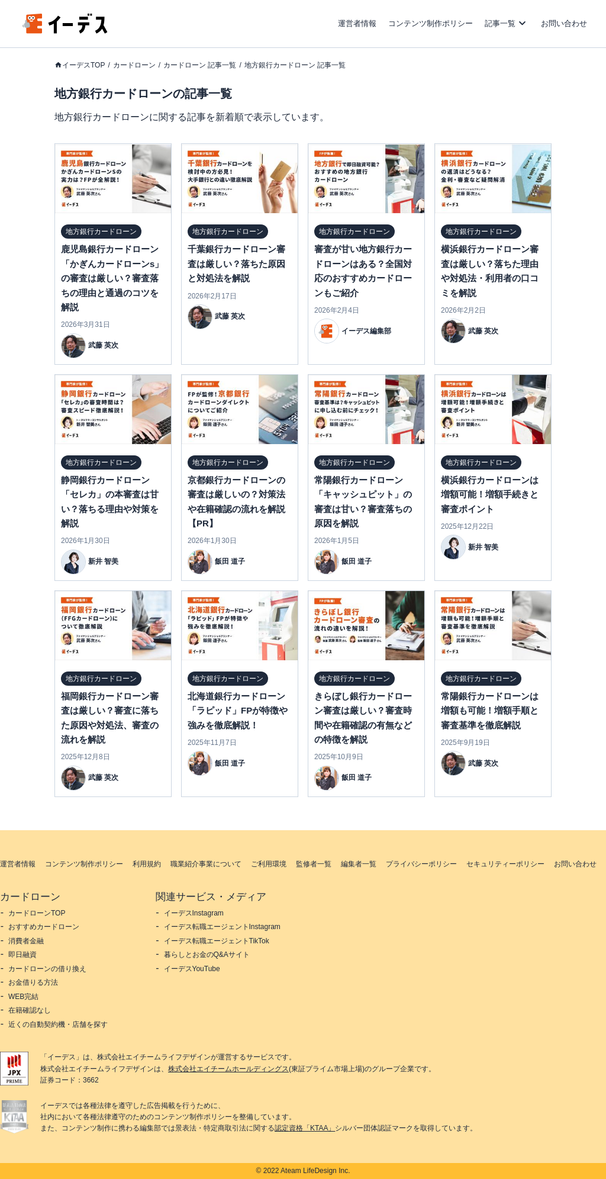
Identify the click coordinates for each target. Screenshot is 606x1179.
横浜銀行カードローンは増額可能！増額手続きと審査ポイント (490, 494)
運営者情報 (357, 23)
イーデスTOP (83, 65)
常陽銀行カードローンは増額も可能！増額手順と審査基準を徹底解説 (490, 710)
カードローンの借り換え (47, 969)
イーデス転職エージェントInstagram (222, 927)
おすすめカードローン (43, 927)
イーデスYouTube (192, 969)
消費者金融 (26, 941)
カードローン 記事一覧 (199, 65)
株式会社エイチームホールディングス (228, 1069)
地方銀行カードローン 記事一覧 (295, 65)
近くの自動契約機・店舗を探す (58, 1024)
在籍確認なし (29, 1010)
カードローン (134, 65)
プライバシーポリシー (421, 864)
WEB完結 (23, 996)
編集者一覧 (358, 864)
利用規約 (147, 864)
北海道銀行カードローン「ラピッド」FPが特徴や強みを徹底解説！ (238, 710)
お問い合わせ (564, 23)
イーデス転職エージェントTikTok (216, 941)
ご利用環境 (268, 864)
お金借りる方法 (33, 982)
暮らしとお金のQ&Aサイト (207, 954)
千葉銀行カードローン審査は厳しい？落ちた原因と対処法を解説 (236, 263)
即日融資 (22, 954)
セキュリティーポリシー (505, 864)
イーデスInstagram (194, 913)
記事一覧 (500, 23)
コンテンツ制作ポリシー (430, 23)
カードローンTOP (36, 913)
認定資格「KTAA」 (305, 1128)
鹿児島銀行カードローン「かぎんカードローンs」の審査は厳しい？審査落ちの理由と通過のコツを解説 (112, 278)
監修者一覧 (313, 864)
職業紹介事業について (205, 864)
